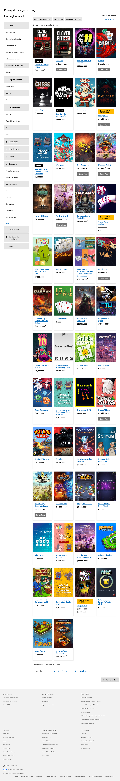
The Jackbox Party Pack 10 (42, 366)
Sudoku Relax (82, 365)
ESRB (9, 246)
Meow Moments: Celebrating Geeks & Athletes (63, 602)
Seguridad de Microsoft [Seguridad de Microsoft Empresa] (9, 737)
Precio (10, 156)
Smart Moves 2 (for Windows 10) (41, 601)
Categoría (11, 164)
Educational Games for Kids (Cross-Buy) (42, 271)
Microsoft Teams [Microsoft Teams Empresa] (7, 759)
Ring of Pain (82, 605)
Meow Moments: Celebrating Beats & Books (63, 412)
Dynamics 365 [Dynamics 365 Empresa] (6, 744)
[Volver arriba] (110, 679)
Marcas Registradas (79, 776)
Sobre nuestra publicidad (95, 776)
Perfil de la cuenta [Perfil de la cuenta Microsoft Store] (47, 697)
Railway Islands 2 (105, 555)
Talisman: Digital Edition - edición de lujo (41, 320)
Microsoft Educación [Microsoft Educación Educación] (86, 697)
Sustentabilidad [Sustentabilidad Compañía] (85, 748)
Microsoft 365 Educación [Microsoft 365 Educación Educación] (87, 708)
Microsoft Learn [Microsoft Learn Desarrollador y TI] (46, 741)
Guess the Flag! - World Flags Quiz (63, 366)
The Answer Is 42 (84, 410)
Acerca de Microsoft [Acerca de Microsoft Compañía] (86, 737)
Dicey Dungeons (41, 410)
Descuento (12, 141)
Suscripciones (13, 149)
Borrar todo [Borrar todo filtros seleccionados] (109, 19)
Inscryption (103, 115)
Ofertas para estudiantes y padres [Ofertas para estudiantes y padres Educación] (90, 719)
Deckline (59, 459)
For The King (103, 365)
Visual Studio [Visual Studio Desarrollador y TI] (45, 755)
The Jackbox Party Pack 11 (84, 61)
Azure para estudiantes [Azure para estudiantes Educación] (87, 723)
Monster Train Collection (61, 652)
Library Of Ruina (41, 216)
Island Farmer (40, 651)
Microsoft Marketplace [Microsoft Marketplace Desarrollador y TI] (48, 748)
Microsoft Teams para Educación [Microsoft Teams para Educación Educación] (90, 705)
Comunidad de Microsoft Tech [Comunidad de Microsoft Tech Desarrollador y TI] (50, 744)
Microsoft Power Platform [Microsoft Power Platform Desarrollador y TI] (49, 752)
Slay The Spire (83, 165)
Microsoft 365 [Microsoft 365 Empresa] (6, 748)
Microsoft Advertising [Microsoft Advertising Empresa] (9, 752)
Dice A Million (104, 410)
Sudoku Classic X (63, 269)
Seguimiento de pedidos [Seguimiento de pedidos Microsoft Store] (48, 705)
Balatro (101, 60)
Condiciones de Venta (65, 776)
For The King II (62, 216)
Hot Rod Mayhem (42, 459)
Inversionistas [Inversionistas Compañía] (85, 744)
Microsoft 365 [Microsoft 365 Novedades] (6, 705)
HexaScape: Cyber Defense (84, 460)
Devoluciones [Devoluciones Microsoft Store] (45, 701)
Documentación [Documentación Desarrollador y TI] (46, 737)
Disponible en (13, 107)
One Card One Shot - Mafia (61, 115)
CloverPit (59, 60)
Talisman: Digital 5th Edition (83, 217)
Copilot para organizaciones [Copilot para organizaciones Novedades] (10, 697)
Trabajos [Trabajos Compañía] (83, 733)
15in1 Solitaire (61, 318)
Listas (10, 25)
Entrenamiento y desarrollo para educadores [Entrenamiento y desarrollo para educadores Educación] (93, 716)
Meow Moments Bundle (62, 556)
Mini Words (39, 555)
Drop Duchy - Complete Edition (42, 504)
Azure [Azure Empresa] (4, 741)
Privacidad (39, 776)
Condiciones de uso (50, 776)
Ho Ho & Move (83, 110)
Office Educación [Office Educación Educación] (85, 712)
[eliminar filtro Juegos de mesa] (80, 19)
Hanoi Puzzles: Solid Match (104, 504)
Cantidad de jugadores (12, 238)
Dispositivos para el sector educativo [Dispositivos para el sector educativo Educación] (91, 701)
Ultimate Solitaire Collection (105, 460)
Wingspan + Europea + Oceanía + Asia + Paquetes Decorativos (85, 272)
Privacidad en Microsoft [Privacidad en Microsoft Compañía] (87, 741)
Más (7, 223)
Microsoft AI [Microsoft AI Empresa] (6, 733)
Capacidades (12, 229)
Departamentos (14, 79)
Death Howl (103, 269)
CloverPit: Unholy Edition (42, 65)
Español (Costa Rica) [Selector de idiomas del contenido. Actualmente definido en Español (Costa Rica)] (11, 766)
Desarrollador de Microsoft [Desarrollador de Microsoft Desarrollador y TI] (49, 733)
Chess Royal (39, 110)
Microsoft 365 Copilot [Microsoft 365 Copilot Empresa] (9, 755)
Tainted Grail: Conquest (82, 319)
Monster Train (61, 503)
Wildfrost (60, 165)
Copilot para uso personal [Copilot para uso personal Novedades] (10, 701)
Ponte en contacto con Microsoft (24, 776)
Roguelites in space (103, 319)
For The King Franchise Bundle (84, 556)
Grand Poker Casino (103, 223)
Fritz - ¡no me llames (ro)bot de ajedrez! (105, 602)
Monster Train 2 (104, 165)
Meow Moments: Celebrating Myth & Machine (42, 171)
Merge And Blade (84, 503)
